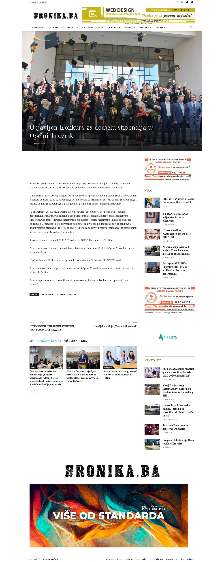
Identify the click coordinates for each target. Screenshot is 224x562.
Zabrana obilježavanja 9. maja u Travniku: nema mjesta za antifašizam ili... (176, 250)
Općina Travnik (47, 294)
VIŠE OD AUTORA (75, 341)
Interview (145, 27)
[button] (191, 27)
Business (67, 27)
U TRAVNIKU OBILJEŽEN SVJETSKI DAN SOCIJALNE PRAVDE (52, 328)
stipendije (61, 294)
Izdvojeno (108, 367)
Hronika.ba (36, 559)
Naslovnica (39, 27)
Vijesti (54, 27)
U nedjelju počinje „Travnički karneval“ (115, 326)
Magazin (130, 27)
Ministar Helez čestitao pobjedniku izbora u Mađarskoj (175, 217)
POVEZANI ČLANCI (49, 341)
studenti (72, 294)
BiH (68, 367)
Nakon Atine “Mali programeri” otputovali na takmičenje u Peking (120, 374)
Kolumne (161, 27)
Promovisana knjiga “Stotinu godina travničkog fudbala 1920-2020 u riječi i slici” (178, 372)
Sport (101, 27)
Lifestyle (114, 27)
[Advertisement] (86, 172)
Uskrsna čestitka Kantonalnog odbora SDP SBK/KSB (176, 234)
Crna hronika (85, 27)
